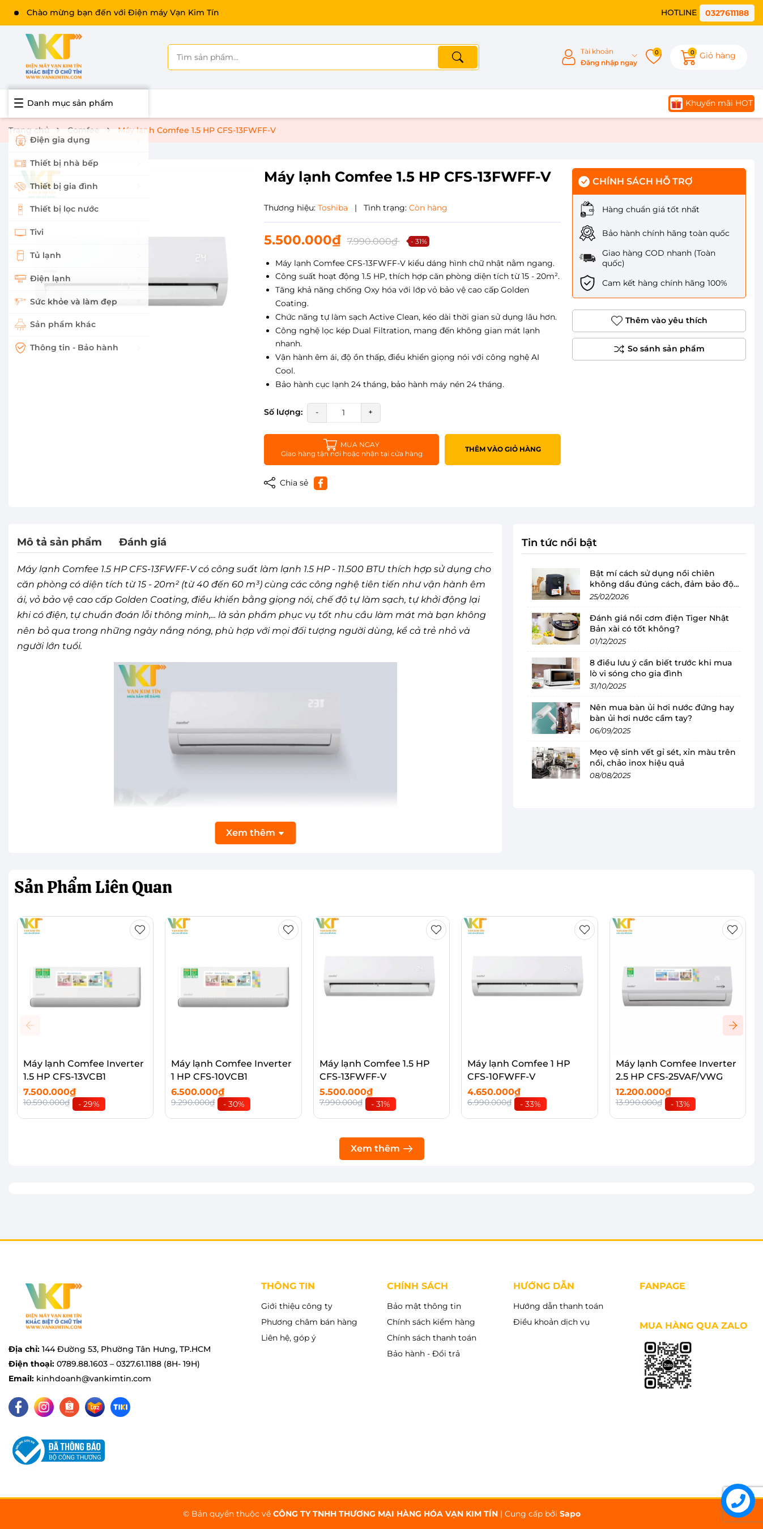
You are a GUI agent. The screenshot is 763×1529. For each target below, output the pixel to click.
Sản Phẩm (93, 887)
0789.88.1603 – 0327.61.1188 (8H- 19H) (128, 1364)
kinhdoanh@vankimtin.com (93, 1378)
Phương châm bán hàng (309, 1322)
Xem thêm (382, 1148)
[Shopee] (69, 1407)
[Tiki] (120, 1407)
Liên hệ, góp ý (288, 1338)
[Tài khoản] (599, 57)
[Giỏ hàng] (708, 57)
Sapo (570, 1514)
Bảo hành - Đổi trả (423, 1353)
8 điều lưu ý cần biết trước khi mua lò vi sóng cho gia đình (661, 668)
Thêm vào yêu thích (659, 321)
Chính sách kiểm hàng (431, 1322)
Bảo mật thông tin (424, 1306)
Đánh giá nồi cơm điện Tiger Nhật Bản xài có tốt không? (659, 623)
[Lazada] (95, 1407)
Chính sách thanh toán (431, 1338)
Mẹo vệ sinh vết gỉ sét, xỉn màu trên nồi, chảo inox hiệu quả (663, 757)
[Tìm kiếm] (458, 57)
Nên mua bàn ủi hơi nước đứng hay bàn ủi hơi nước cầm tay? (662, 713)
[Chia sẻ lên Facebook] (320, 483)
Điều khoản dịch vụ (551, 1322)
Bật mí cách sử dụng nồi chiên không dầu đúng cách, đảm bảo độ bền (662, 584)
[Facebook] (18, 1407)
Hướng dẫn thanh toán (558, 1306)
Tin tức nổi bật (559, 542)
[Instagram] (44, 1407)
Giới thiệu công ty (297, 1306)
